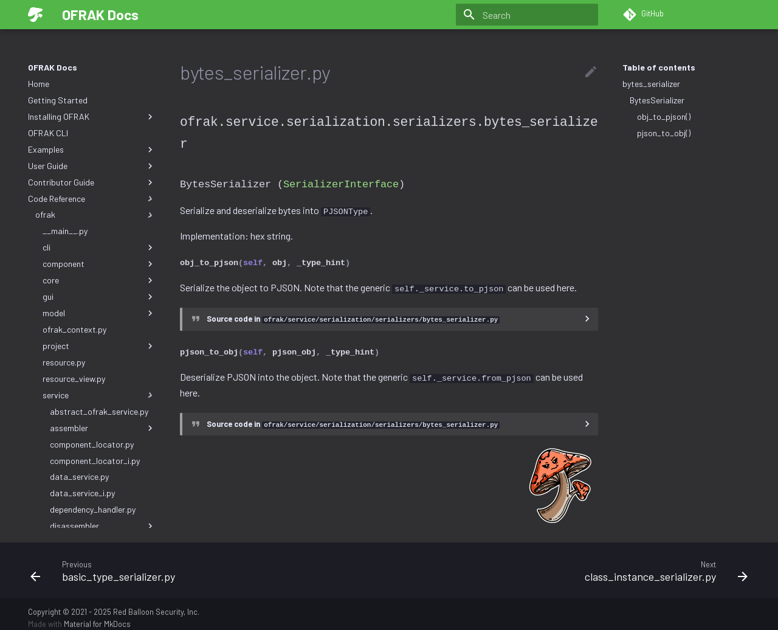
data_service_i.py (82, 493)
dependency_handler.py (93, 509)
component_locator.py (92, 444)
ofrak (95, 214)
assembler (103, 428)
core (99, 280)
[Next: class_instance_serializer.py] (573, 562)
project (99, 346)
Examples (92, 149)
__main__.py (65, 231)
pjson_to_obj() (663, 133)
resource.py (64, 362)
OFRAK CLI (48, 133)
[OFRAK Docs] (35, 14)
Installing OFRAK (92, 116)
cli (99, 247)
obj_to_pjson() (663, 116)
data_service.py (79, 476)
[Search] (527, 15)
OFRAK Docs (52, 67)
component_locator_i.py (95, 460)
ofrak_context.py (74, 329)
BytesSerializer (657, 100)
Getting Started (58, 100)
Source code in (353, 314)
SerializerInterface (341, 182)
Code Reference (92, 198)
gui (99, 296)
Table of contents (658, 67)
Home (38, 83)
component (99, 263)
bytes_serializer (651, 83)
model (99, 313)
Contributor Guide (92, 182)
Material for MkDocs (97, 616)
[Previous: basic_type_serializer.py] (205, 562)
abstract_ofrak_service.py (99, 411)
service (99, 395)
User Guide (92, 166)
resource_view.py (74, 378)
